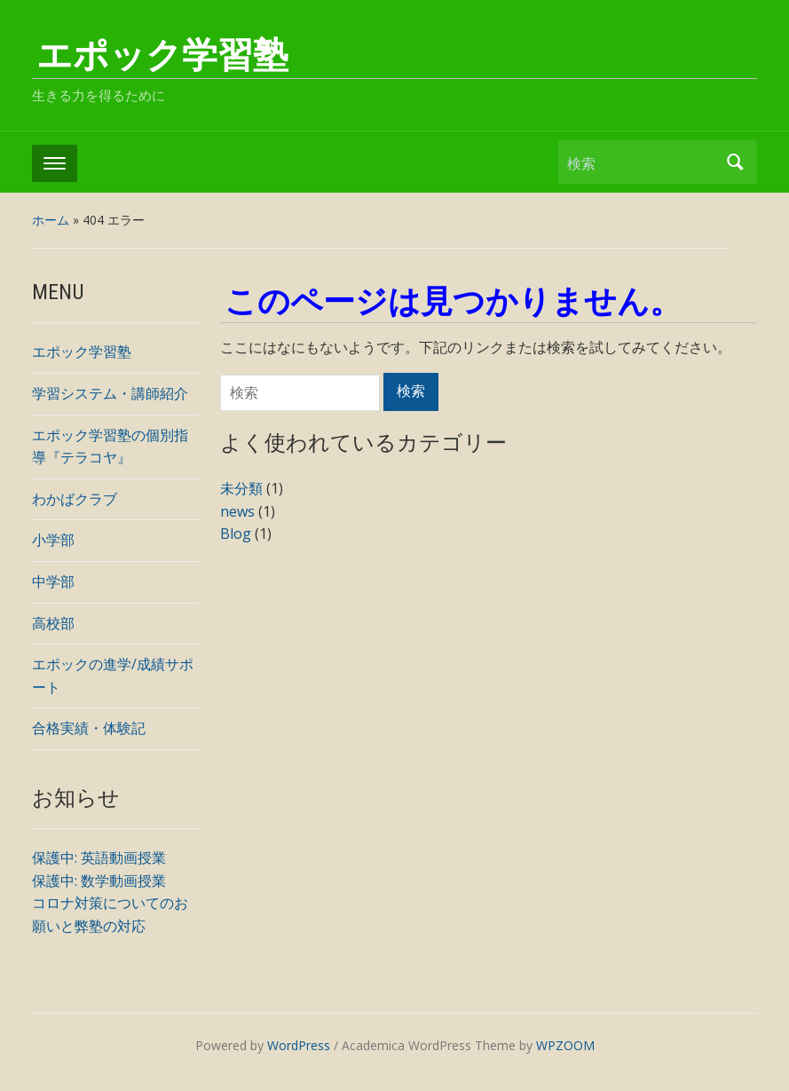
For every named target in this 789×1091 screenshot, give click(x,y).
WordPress (298, 1045)
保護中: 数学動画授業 (99, 880)
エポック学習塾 (162, 55)
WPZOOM (565, 1045)
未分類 (241, 488)
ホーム (50, 219)
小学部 (53, 539)
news (237, 511)
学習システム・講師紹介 (110, 393)
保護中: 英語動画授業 (99, 857)
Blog (235, 533)
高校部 (53, 623)
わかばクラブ (74, 499)
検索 (735, 162)
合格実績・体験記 (89, 728)
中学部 (53, 581)
